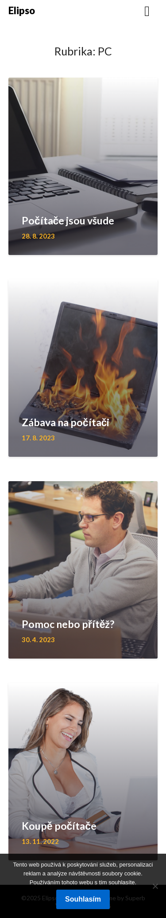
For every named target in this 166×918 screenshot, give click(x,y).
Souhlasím (83, 899)
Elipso (21, 10)
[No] (155, 886)
